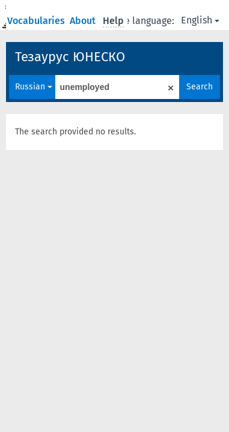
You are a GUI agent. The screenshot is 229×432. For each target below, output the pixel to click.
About (84, 20)
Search (199, 87)
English (200, 20)
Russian (33, 87)
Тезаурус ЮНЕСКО (70, 57)
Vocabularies (37, 20)
